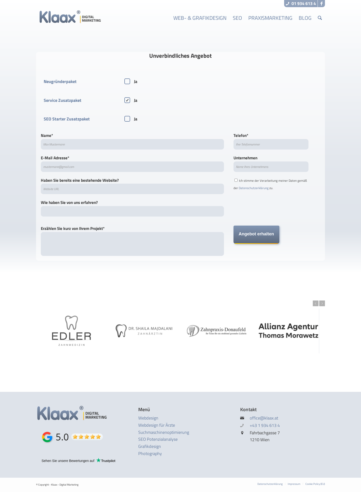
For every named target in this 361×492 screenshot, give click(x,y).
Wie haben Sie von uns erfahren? (132, 208)
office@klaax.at (264, 418)
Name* (132, 141)
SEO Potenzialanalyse (158, 439)
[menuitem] (200, 18)
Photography (150, 453)
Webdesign (148, 418)
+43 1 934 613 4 (265, 425)
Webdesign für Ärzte (156, 425)
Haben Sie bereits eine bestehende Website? (132, 185)
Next (322, 303)
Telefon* (271, 141)
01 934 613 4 (301, 3)
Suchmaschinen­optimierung (163, 432)
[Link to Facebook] (321, 3)
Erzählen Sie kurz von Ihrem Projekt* (132, 240)
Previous (316, 303)
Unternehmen (271, 163)
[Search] (320, 18)
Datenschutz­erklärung (254, 188)
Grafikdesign (149, 446)
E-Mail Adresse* (132, 163)
